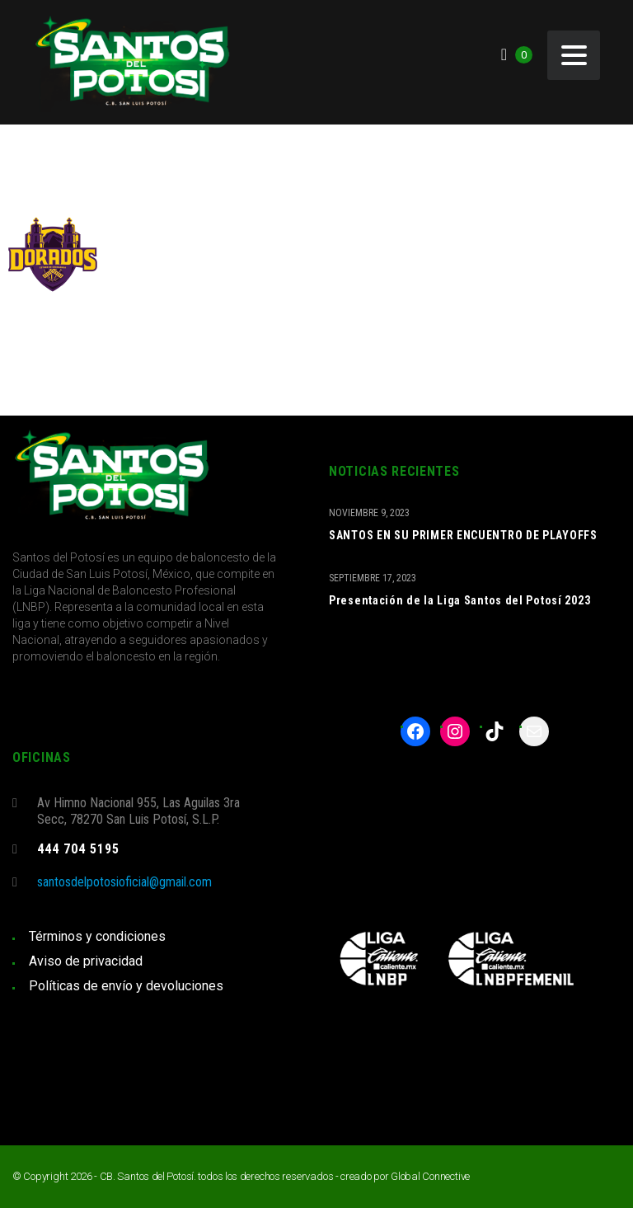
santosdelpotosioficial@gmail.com (124, 882)
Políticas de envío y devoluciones (126, 986)
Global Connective (430, 1176)
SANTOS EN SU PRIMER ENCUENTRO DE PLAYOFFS (463, 535)
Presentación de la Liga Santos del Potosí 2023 (459, 600)
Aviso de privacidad (86, 961)
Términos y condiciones (97, 936)
